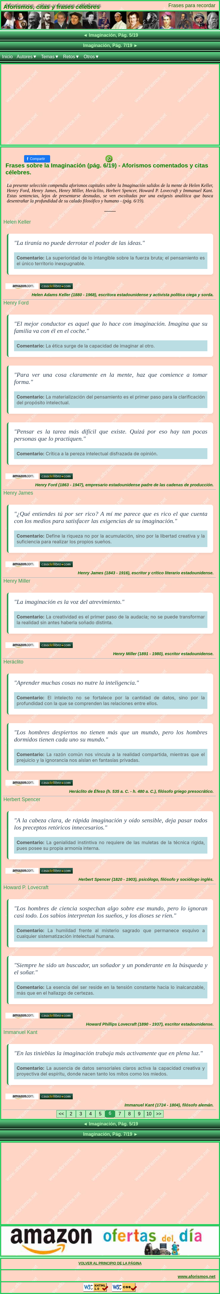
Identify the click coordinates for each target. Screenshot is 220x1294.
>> (159, 1113)
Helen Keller (17, 222)
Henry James (18, 493)
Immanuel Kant (20, 1032)
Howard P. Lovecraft (25, 887)
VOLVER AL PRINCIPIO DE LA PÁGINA (110, 1263)
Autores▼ (27, 56)
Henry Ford (16, 303)
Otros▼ (91, 56)
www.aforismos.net (196, 1276)
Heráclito (13, 662)
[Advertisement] (110, 104)
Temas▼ (50, 56)
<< (61, 1113)
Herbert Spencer (21, 799)
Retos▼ (71, 56)
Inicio (7, 56)
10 (149, 1113)
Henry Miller (16, 581)
